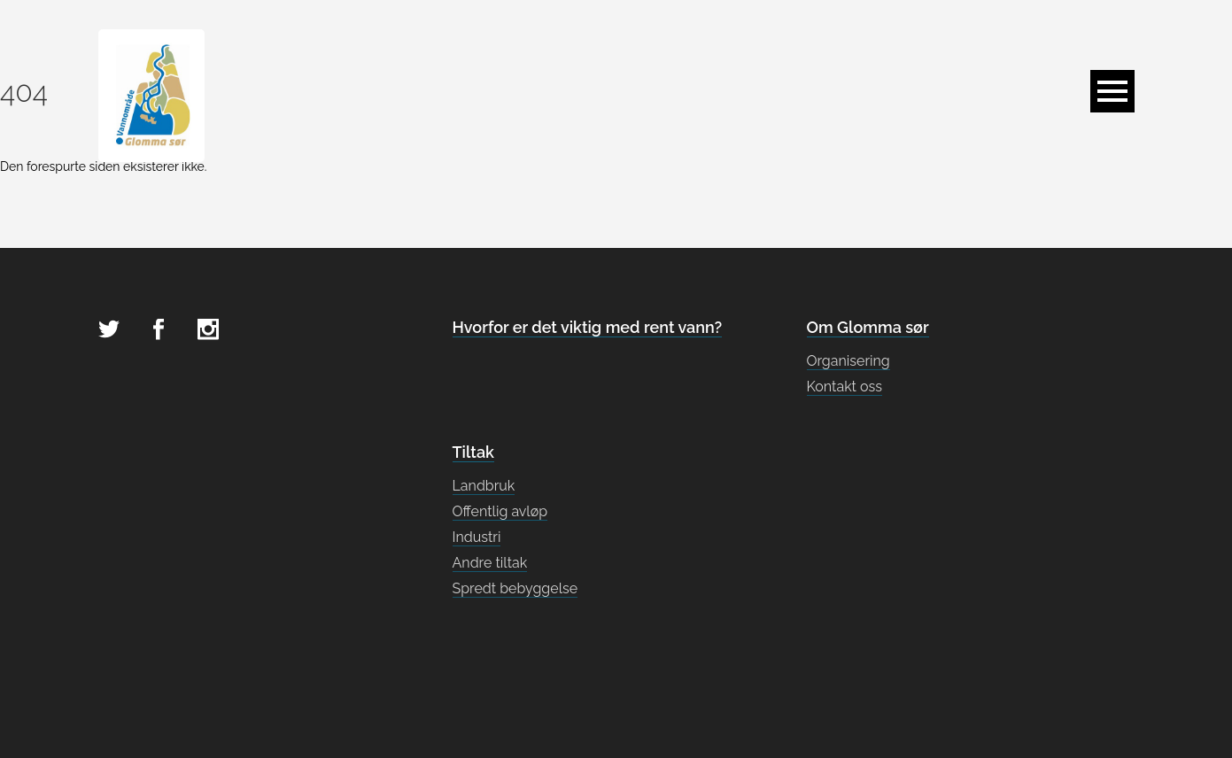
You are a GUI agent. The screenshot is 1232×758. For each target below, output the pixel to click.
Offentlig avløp (500, 511)
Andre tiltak (490, 562)
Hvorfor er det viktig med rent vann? (588, 327)
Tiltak (473, 452)
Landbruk (484, 485)
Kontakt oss (845, 386)
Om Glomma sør (868, 327)
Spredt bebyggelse (515, 588)
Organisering (848, 360)
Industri (477, 537)
